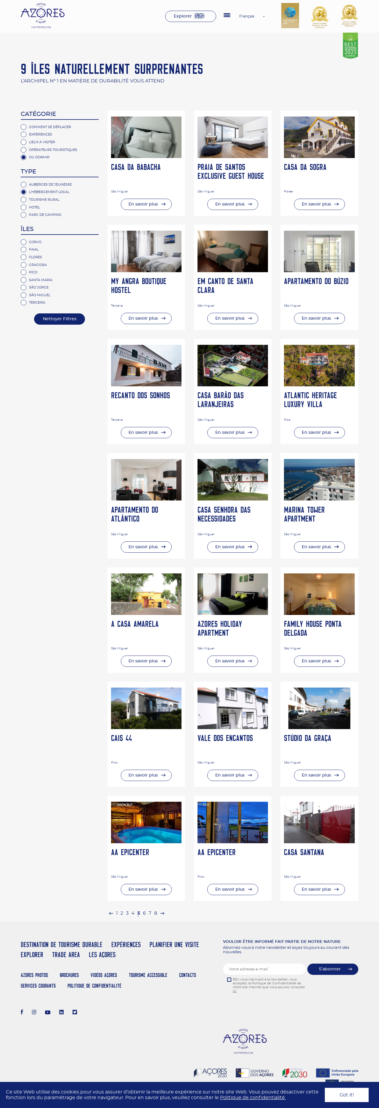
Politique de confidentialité (94, 986)
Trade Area (66, 954)
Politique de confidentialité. (253, 1097)
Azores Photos (34, 975)
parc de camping (45, 214)
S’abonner (330, 969)
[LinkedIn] (61, 1012)
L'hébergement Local (49, 192)
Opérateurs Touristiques (53, 150)
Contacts (187, 975)
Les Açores (102, 954)
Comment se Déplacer (50, 127)
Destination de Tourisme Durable (61, 944)
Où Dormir (39, 157)
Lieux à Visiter (42, 142)
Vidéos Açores (104, 975)
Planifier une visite (174, 944)
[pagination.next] (162, 913)
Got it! (347, 1095)
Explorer (183, 16)
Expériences (40, 134)
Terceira (37, 302)
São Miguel (39, 295)
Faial (33, 249)
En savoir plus (143, 204)
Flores (35, 257)
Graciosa (38, 265)
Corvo (35, 242)
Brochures (69, 975)
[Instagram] (34, 1012)
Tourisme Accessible (148, 975)
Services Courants (38, 986)
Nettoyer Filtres (59, 319)
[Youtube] (47, 1012)
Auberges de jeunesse (50, 184)
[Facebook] (22, 1012)
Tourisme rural (44, 199)
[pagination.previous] (111, 913)
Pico (33, 272)
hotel (34, 207)
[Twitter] (75, 1012)
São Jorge (39, 287)
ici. (235, 991)
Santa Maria (40, 280)
